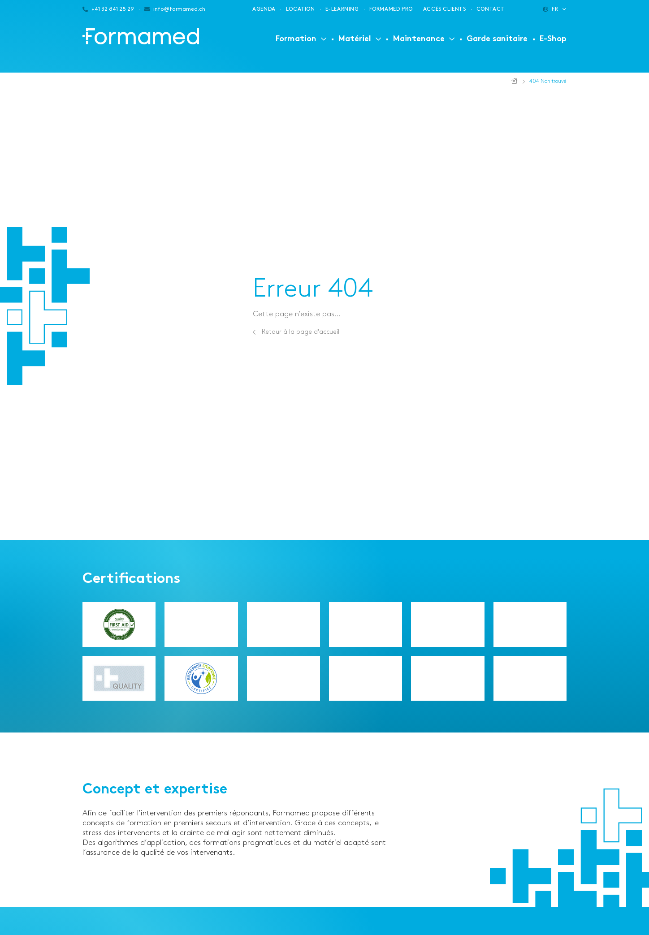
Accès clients (444, 9)
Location (300, 9)
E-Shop (553, 39)
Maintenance (419, 39)
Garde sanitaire (497, 39)
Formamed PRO (391, 9)
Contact (490, 9)
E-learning (342, 9)
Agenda (264, 9)
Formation (296, 39)
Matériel (354, 39)
